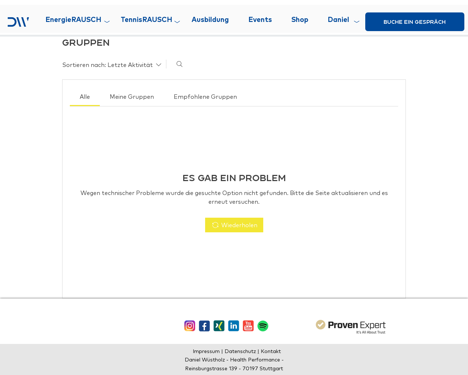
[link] (85, 96)
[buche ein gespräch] (414, 21)
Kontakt (270, 351)
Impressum (207, 351)
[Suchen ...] (179, 64)
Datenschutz (240, 351)
